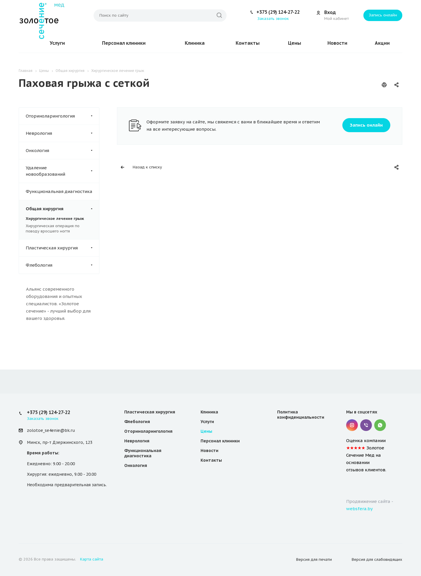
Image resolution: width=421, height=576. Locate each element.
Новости (337, 43)
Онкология (62, 150)
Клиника (195, 43)
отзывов (355, 469)
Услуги (57, 43)
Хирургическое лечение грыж (55, 218)
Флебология (62, 265)
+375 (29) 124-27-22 (278, 12)
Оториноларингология (62, 116)
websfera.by (359, 508)
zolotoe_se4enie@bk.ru (51, 430)
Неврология (62, 133)
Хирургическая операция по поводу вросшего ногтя (53, 228)
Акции (382, 43)
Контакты (248, 43)
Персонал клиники (124, 43)
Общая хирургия (62, 208)
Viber (366, 425)
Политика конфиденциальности (300, 414)
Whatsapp (380, 425)
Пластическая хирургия (62, 247)
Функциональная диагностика (59, 191)
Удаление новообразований (62, 171)
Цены (294, 43)
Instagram (352, 425)
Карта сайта (91, 559)
